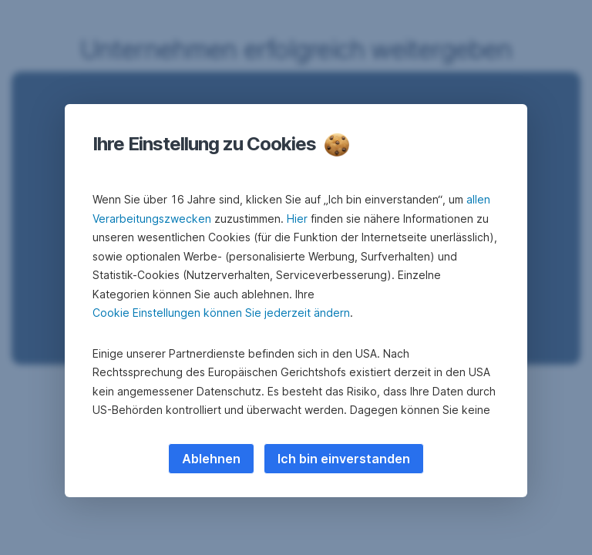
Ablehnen (211, 458)
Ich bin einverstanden (344, 458)
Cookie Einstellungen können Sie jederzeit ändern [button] (221, 312)
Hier (297, 218)
